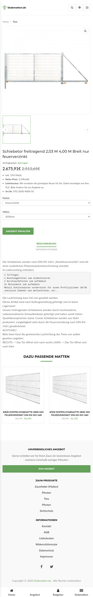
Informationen (46, 249)
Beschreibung (47, 243)
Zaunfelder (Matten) (46, 486)
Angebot (35, 592)
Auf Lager (23, 162)
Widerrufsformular (47, 544)
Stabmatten (81, 592)
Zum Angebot (46, 469)
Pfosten (46, 492)
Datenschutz (46, 550)
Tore (46, 498)
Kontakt (46, 526)
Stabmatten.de (42, 580)
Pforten (46, 504)
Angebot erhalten (18, 231)
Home (6, 21)
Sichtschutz (46, 510)
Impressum (46, 556)
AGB (46, 532)
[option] (23, 395)
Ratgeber (58, 592)
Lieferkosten (46, 538)
